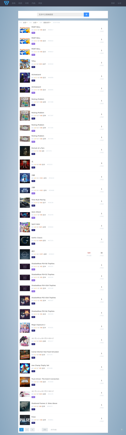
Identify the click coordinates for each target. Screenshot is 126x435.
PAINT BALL (36, 27)
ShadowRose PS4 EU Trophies (43, 274)
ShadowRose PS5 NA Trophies (43, 311)
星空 (33, 251)
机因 (20, 3)
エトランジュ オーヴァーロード (43, 338)
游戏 (13, 3)
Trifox (34, 61)
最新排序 (46, 22)
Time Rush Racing (38, 200)
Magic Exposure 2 (38, 325)
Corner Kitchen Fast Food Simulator (45, 352)
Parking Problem (38, 99)
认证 (119, 3)
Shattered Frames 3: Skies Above (44, 403)
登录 (113, 3)
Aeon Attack (36, 212)
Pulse (34, 417)
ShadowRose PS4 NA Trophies (43, 263)
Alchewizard (36, 74)
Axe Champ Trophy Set (40, 365)
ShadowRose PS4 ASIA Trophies (44, 285)
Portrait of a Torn (38, 148)
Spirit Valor (36, 224)
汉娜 (33, 175)
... (38, 430)
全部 (24, 22)
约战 (33, 3)
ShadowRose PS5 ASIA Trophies (44, 298)
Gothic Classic (37, 238)
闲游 (40, 3)
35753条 (54, 430)
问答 (27, 3)
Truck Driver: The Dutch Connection (45, 379)
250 (45, 430)
